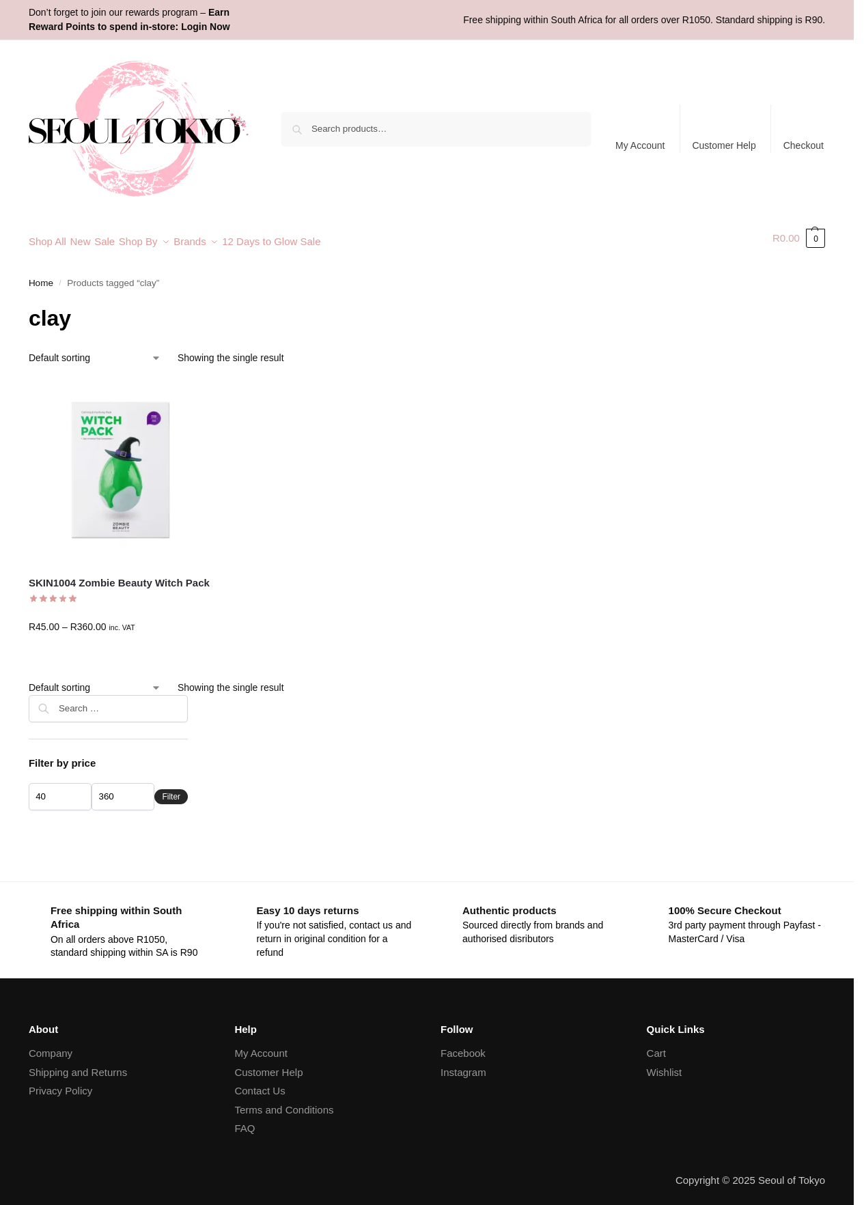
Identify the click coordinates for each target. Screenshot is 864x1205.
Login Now (205, 26)
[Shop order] (95, 350)
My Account (640, 145)
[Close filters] (192, 696)
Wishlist (664, 1065)
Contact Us (259, 1084)
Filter (171, 789)
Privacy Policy (60, 1084)
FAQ (244, 1121)
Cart (656, 1046)
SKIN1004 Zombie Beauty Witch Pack (119, 576)
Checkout (803, 145)
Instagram (463, 1065)
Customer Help (723, 145)
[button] (798, 238)
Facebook (463, 1046)
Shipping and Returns (78, 1065)
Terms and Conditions (283, 1102)
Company (50, 1046)
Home (41, 276)
